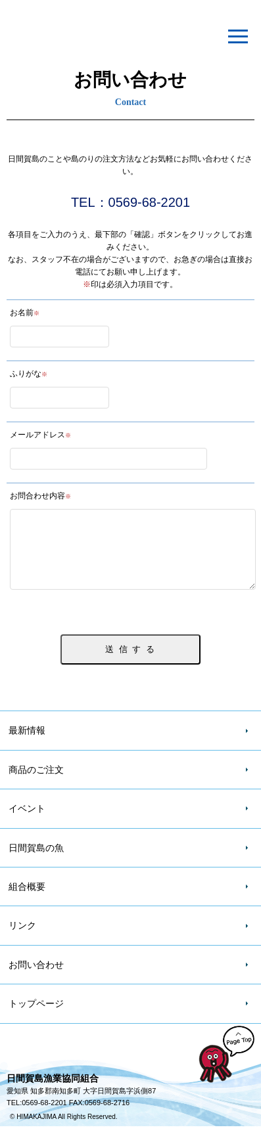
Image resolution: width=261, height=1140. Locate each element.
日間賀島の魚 (36, 861)
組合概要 (27, 900)
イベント (27, 822)
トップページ (36, 1017)
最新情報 (27, 744)
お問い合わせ (36, 978)
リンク (22, 939)
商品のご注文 (36, 783)
